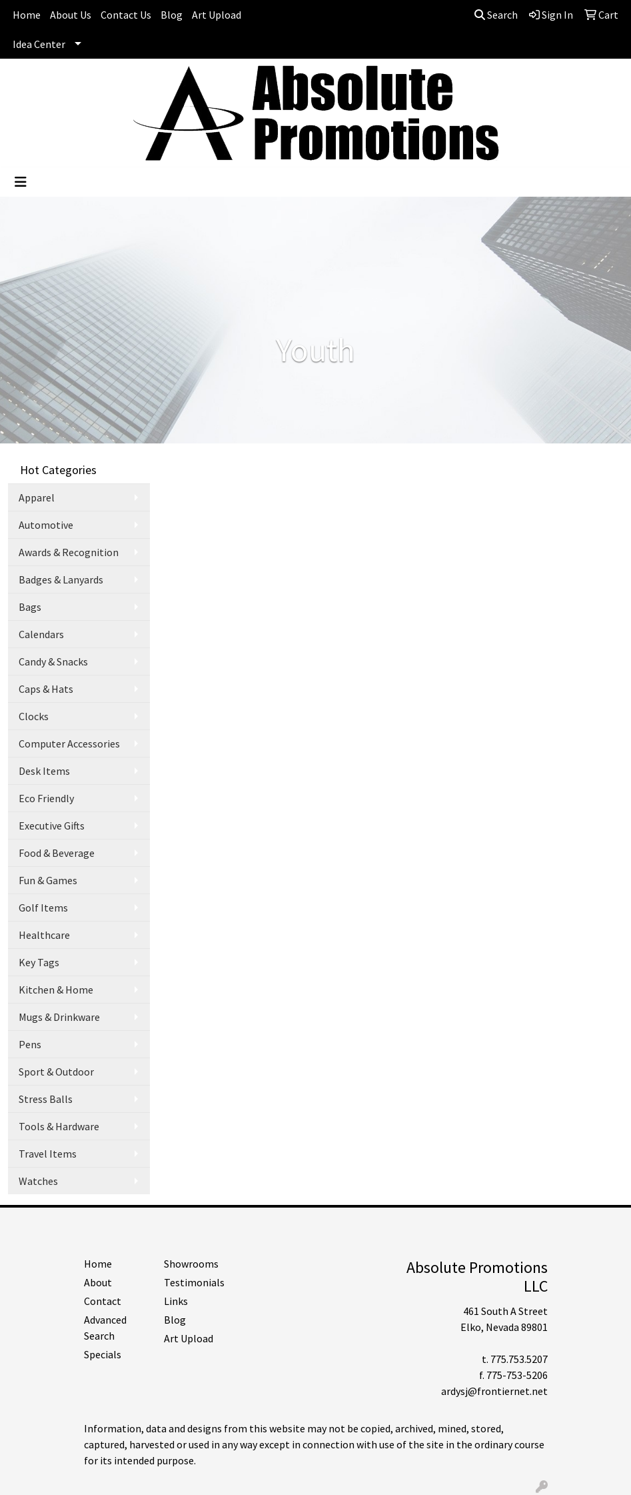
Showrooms (191, 1263)
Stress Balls (46, 1099)
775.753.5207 (519, 1359)
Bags (30, 606)
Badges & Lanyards (61, 579)
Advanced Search (105, 1327)
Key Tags (39, 962)
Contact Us (126, 14)
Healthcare (44, 935)
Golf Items (43, 907)
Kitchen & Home (56, 989)
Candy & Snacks (53, 661)
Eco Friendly (46, 798)
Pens (30, 1044)
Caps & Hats (46, 688)
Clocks (34, 716)
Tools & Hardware (59, 1126)
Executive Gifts (52, 825)
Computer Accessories (69, 743)
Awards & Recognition (69, 552)
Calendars (41, 634)
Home (27, 14)
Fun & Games (48, 880)
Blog (172, 14)
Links (176, 1301)
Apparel (37, 497)
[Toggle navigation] (21, 182)
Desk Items (44, 771)
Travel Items (48, 1153)
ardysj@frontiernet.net (494, 1391)
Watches (38, 1181)
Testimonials (194, 1282)
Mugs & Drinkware (59, 1017)
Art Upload (216, 14)
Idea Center (39, 44)
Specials (102, 1354)
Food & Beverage (57, 853)
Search (496, 14)
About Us (70, 14)
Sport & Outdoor (56, 1071)
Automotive (46, 524)
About (98, 1282)
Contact (102, 1301)
